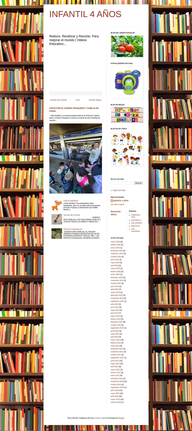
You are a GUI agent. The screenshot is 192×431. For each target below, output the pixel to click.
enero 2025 (115, 274)
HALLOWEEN (136, 223)
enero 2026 (115, 248)
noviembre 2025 (117, 254)
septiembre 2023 (117, 301)
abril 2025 (114, 266)
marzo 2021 (115, 370)
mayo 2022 (115, 334)
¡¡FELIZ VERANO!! (70, 201)
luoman (98, 418)
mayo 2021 (115, 364)
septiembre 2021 (117, 358)
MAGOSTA (135, 226)
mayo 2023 (115, 310)
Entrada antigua (95, 100)
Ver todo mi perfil (117, 204)
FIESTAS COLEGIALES (72, 229)
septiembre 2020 (117, 387)
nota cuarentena (135, 230)
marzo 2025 (115, 268)
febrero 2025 (116, 272)
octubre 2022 (116, 325)
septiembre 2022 (117, 328)
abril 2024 (114, 289)
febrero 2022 (116, 343)
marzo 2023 (115, 316)
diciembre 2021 (117, 349)
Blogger (121, 418)
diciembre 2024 (117, 277)
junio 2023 (115, 307)
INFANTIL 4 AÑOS (85, 14)
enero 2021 (115, 375)
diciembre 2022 (117, 322)
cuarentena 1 (136, 220)
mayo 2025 (115, 263)
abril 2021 (114, 367)
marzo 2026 (115, 242)
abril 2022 (114, 337)
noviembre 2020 (117, 381)
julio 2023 (114, 304)
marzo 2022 (115, 340)
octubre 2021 (116, 355)
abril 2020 (114, 396)
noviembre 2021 (117, 352)
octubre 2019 (116, 402)
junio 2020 (115, 390)
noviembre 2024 (117, 280)
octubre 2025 (116, 257)
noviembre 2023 (117, 298)
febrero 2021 (116, 373)
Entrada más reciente (58, 100)
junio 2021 (115, 361)
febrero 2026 (116, 245)
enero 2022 (115, 346)
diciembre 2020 (117, 379)
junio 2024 (115, 286)
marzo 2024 (115, 292)
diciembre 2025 (117, 251)
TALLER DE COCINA (71, 215)
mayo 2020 (115, 393)
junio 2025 (115, 260)
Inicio (78, 100)
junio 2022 (115, 331)
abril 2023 (114, 313)
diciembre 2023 (117, 295)
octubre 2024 (116, 283)
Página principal (119, 190)
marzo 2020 (115, 399)
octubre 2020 (116, 384)
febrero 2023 (116, 319)
